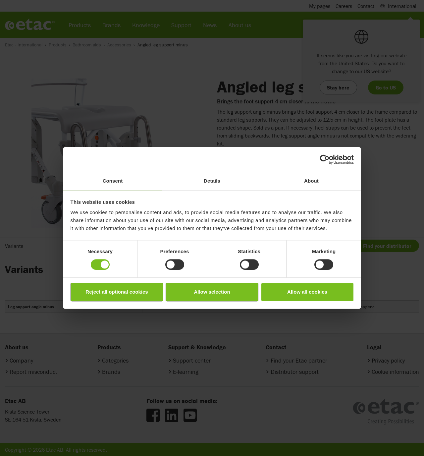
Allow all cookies (307, 292)
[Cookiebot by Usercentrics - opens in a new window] (325, 159)
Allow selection (212, 292)
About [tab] (311, 181)
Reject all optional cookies (116, 292)
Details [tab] (212, 181)
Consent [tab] (113, 181)
